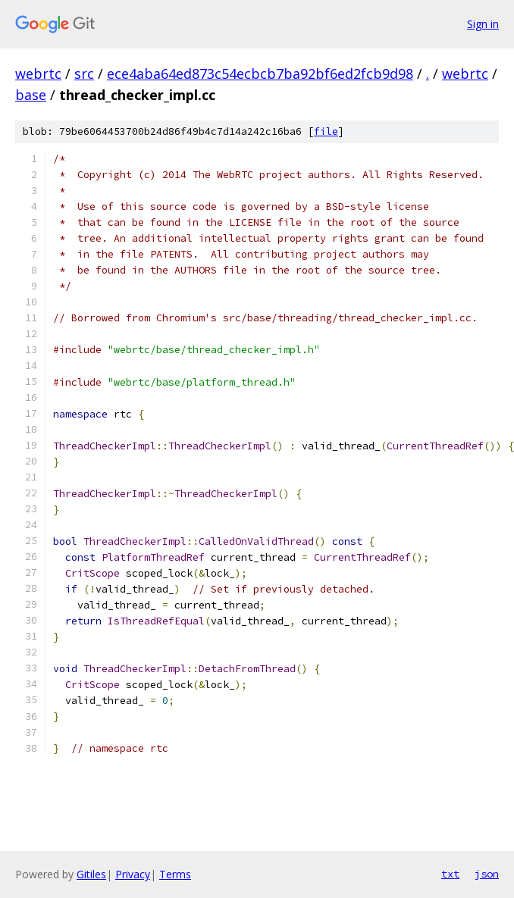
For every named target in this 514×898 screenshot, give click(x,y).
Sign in (483, 24)
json (487, 874)
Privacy (132, 874)
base (30, 95)
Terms (175, 874)
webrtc (38, 73)
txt (450, 874)
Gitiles (91, 874)
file (326, 131)
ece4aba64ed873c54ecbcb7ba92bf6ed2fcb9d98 (260, 73)
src (84, 73)
